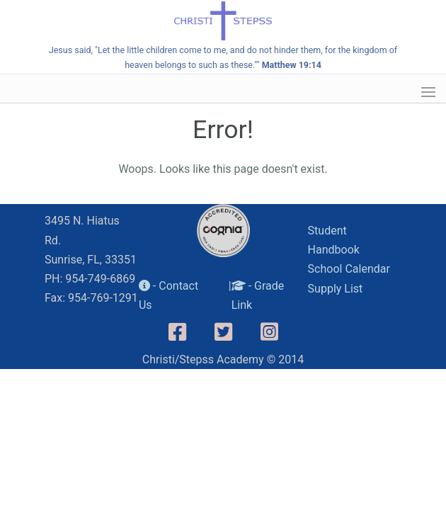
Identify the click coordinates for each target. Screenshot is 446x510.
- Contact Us (168, 295)
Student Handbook (334, 240)
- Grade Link (258, 295)
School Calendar (349, 269)
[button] (428, 92)
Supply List (335, 288)
